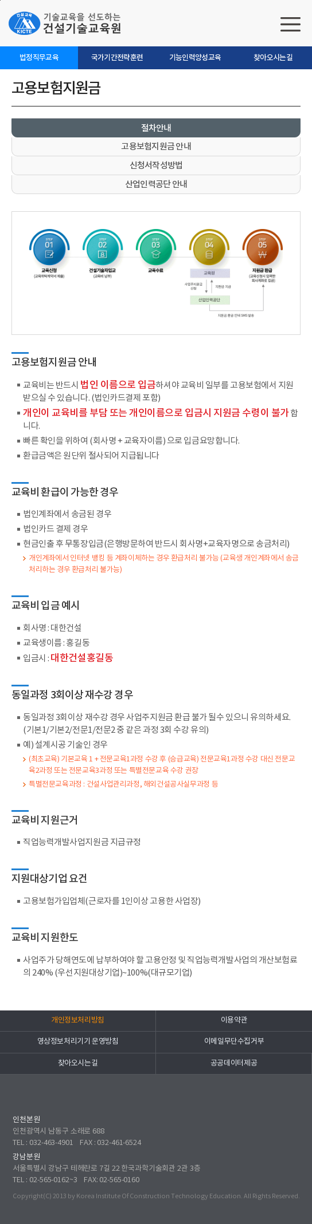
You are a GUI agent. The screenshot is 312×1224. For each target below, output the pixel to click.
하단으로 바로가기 (0, 0)
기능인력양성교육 (195, 57)
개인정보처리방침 (77, 1020)
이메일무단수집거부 (234, 1041)
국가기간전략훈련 (117, 57)
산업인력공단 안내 (156, 184)
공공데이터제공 (233, 1063)
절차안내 (156, 128)
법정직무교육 (39, 57)
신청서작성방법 (156, 166)
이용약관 (234, 1020)
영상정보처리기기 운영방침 (78, 1041)
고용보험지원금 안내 (156, 147)
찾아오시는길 (272, 57)
